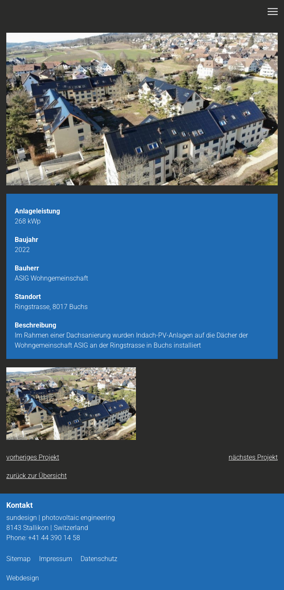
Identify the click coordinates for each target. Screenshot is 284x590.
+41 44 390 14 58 (54, 538)
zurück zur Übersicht (36, 476)
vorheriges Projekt (32, 457)
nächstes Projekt (253, 457)
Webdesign (22, 578)
